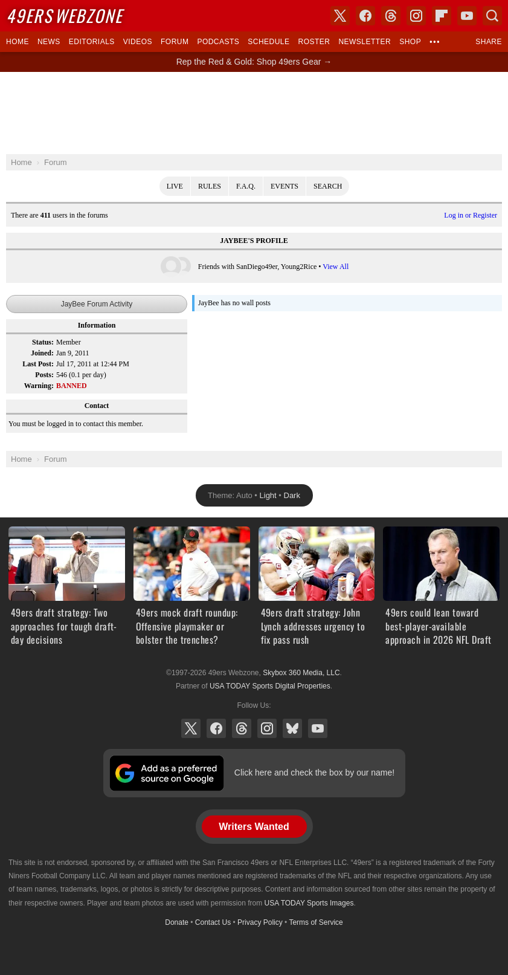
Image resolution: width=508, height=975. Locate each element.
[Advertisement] (254, 113)
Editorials (92, 41)
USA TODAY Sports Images (309, 903)
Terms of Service (315, 922)
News (48, 41)
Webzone (64, 15)
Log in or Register (470, 215)
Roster (314, 41)
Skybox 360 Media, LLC (301, 673)
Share (488, 41)
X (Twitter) (191, 728)
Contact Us (213, 922)
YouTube (317, 728)
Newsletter (364, 41)
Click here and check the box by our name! (314, 772)
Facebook (216, 728)
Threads (241, 728)
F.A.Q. (246, 186)
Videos (137, 41)
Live (175, 186)
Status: (43, 342)
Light (268, 495)
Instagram (267, 728)
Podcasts (218, 41)
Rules (209, 186)
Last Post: (38, 364)
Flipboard (441, 15)
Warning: (39, 385)
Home (17, 41)
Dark (292, 495)
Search (327, 186)
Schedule (268, 41)
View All (336, 266)
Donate (176, 922)
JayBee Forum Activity (97, 304)
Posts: (44, 375)
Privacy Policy (260, 922)
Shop (410, 41)
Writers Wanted (254, 826)
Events (284, 186)
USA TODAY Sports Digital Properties (270, 686)
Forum (174, 41)
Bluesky (292, 728)
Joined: (42, 353)
